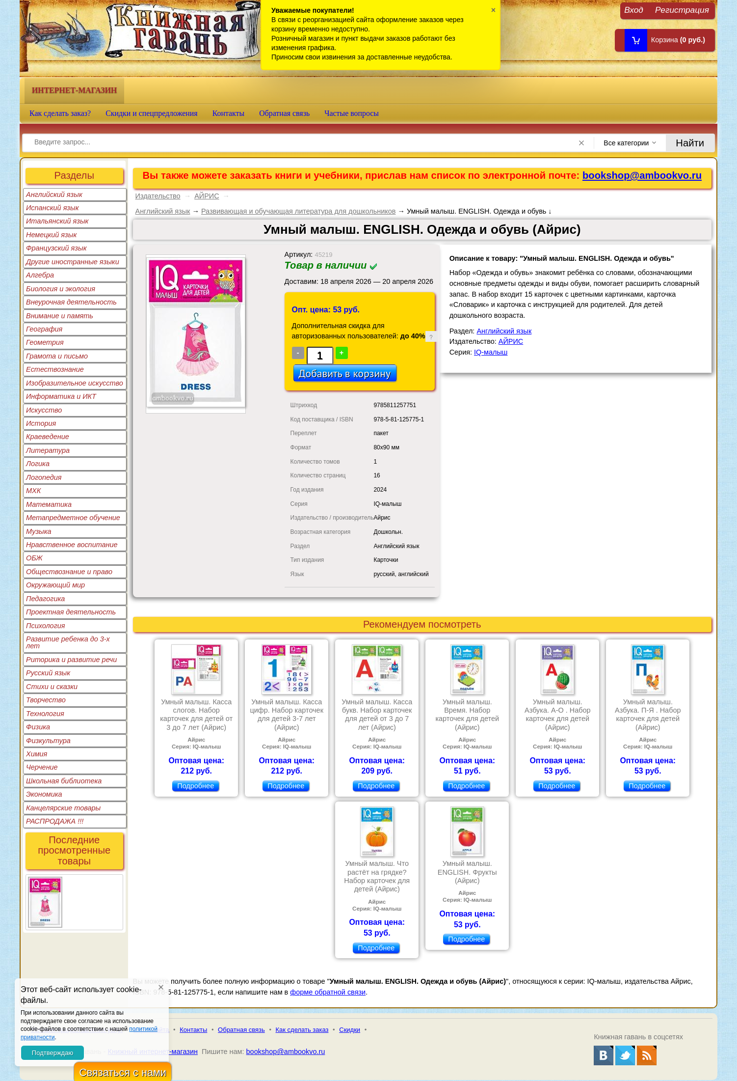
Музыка (39, 531)
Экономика (44, 794)
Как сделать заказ (302, 1029)
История (41, 423)
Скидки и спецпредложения (151, 113)
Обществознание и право (69, 572)
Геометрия (45, 342)
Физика (38, 727)
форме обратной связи (328, 992)
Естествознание (55, 369)
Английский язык (54, 194)
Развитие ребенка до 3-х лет (68, 642)
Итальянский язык (57, 221)
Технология (45, 714)
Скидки (349, 1029)
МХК (33, 491)
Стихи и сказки (52, 687)
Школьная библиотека (64, 781)
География (44, 329)
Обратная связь (284, 113)
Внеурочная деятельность (71, 302)
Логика (38, 464)
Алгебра (40, 275)
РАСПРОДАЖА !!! (54, 821)
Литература (48, 450)
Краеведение (47, 437)
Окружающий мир (55, 585)
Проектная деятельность (71, 612)
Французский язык (56, 248)
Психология (45, 626)
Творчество (46, 700)
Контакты (228, 113)
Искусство (44, 410)
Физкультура (48, 741)
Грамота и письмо (57, 356)
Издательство (158, 196)
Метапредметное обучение (73, 518)
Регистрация (682, 9)
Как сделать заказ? (60, 113)
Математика (49, 504)
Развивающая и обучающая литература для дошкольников (298, 211)
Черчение (42, 767)
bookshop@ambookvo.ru (642, 175)
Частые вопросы (351, 113)
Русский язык (48, 673)
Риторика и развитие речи (71, 660)
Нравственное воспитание (72, 545)
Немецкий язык (51, 235)
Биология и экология (60, 289)
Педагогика (45, 599)
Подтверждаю (52, 1052)
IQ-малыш (490, 352)
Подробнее (195, 786)
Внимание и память (59, 316)
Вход (633, 9)
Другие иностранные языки (72, 262)
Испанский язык (52, 208)
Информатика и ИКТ (61, 396)
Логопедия (44, 477)
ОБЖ (34, 558)
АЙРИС (206, 196)
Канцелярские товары (63, 808)
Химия (36, 754)
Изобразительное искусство (74, 383)
